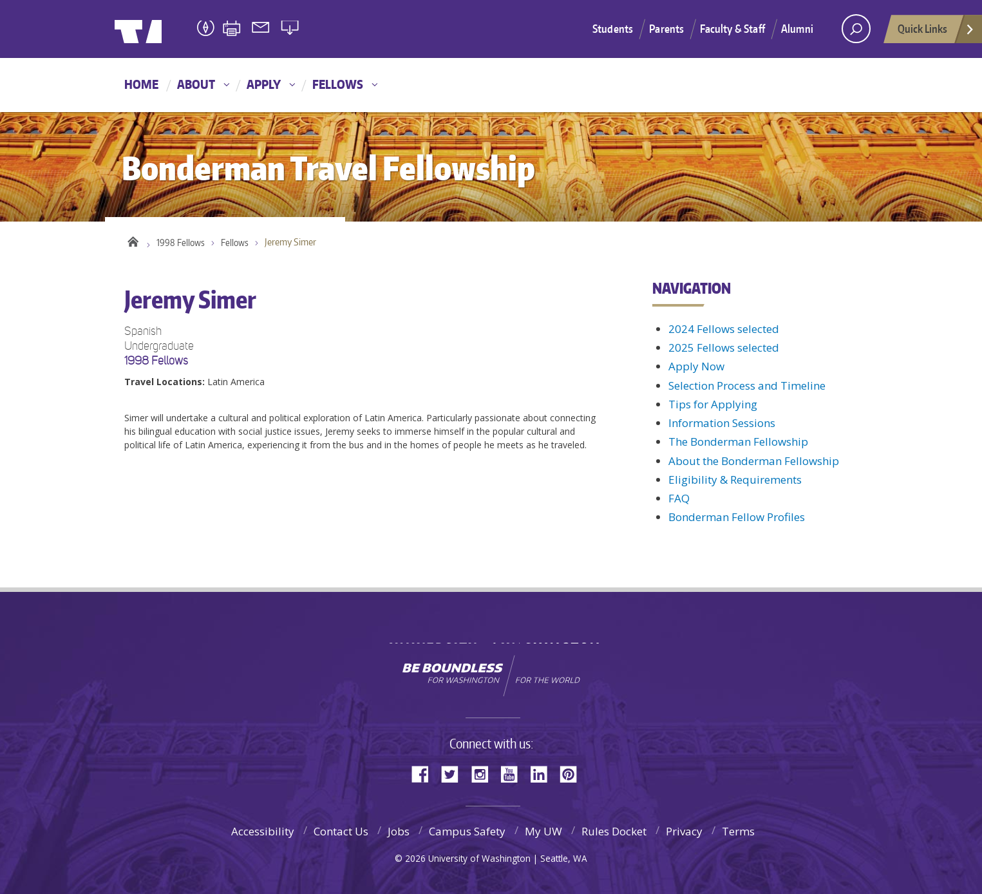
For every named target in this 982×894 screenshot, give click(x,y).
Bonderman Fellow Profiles (736, 516)
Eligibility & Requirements (735, 479)
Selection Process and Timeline (747, 385)
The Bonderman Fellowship (738, 441)
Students (612, 28)
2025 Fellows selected (723, 347)
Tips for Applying (712, 404)
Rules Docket (614, 831)
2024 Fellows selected (723, 328)
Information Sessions (721, 422)
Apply (264, 84)
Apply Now (696, 366)
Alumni (797, 28)
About (196, 84)
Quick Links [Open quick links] (936, 32)
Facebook (425, 773)
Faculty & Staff (732, 28)
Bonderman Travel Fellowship (317, 29)
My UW (543, 831)
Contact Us (341, 831)
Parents (666, 28)
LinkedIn (543, 773)
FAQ (679, 498)
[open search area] (856, 28)
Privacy (684, 831)
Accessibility (262, 831)
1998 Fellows (181, 244)
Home (141, 84)
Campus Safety (467, 831)
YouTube (513, 773)
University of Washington (167, 29)
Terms (738, 831)
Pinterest (573, 773)
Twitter (454, 773)
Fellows (337, 84)
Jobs (399, 831)
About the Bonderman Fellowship (753, 460)
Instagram (484, 773)
